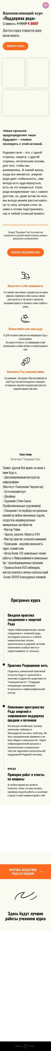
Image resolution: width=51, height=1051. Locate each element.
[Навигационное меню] (45, 5)
